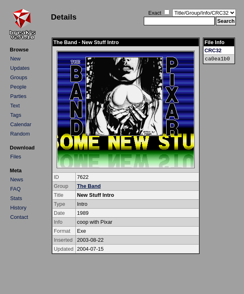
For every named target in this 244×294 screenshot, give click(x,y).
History (18, 208)
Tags (15, 115)
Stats (16, 198)
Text (15, 105)
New (15, 59)
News (16, 179)
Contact (19, 217)
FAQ (15, 189)
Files (15, 157)
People (18, 87)
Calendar (20, 124)
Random (20, 134)
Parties (18, 96)
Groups (18, 77)
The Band (89, 186)
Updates (20, 68)
